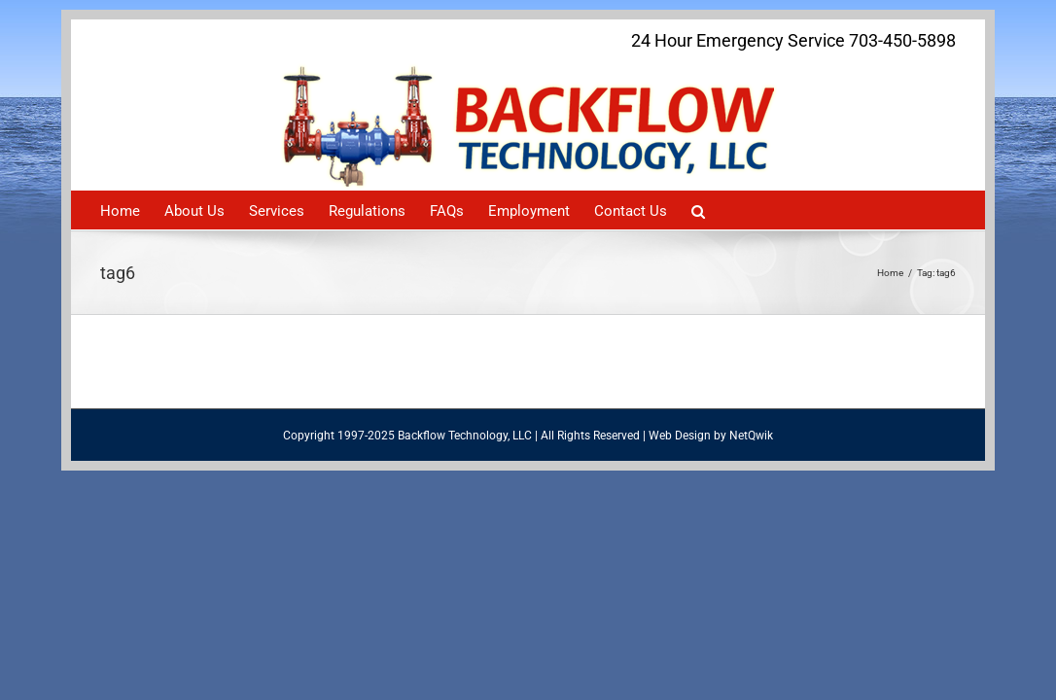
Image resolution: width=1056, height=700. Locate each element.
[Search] (834, 210)
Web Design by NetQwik (711, 435)
